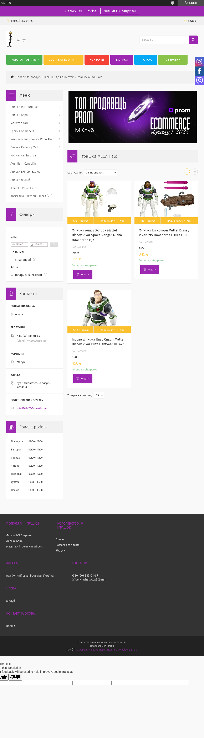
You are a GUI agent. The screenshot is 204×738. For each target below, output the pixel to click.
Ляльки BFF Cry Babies (25, 171)
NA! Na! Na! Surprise (23, 155)
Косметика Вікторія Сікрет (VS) (31, 196)
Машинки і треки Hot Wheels (24, 546)
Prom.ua (121, 642)
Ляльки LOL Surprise (18, 535)
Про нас (146, 59)
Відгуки (122, 59)
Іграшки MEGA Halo (23, 188)
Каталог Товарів (23, 59)
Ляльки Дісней (20, 180)
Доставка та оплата (63, 59)
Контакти (97, 59)
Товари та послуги (28, 77)
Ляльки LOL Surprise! (120, 11)
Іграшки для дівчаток (59, 77)
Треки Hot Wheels (22, 131)
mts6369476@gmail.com (32, 408)
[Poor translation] (15, 677)
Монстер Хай (19, 123)
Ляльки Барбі (19, 115)
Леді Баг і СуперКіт (23, 163)
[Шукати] (193, 40)
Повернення (172, 59)
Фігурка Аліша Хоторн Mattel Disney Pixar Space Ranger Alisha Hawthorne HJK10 (97, 235)
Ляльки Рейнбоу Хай (24, 147)
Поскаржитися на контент (90, 649)
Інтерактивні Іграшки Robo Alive (32, 139)
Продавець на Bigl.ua (102, 646)
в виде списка (195, 172)
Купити (85, 274)
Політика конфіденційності (122, 649)
